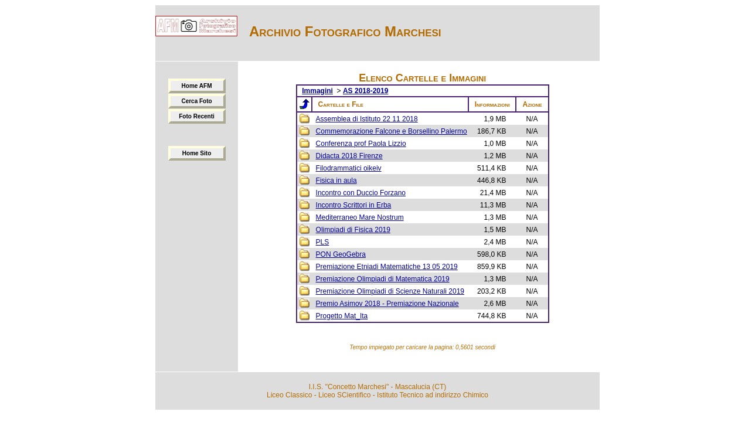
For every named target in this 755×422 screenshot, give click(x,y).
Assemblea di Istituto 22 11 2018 (367, 119)
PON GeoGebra (341, 254)
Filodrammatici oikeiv (349, 168)
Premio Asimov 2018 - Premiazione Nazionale (387, 304)
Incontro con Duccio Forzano (361, 193)
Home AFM (197, 86)
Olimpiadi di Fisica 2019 (353, 230)
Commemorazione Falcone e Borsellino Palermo (391, 131)
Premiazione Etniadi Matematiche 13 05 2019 (387, 267)
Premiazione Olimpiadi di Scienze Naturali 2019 (390, 291)
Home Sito (196, 153)
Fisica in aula (336, 180)
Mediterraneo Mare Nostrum (360, 217)
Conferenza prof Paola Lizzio (361, 143)
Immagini (317, 91)
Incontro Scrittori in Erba (354, 205)
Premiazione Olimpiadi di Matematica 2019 (383, 279)
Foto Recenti (197, 116)
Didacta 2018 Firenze (349, 156)
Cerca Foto (196, 101)
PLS (322, 242)
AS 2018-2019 (365, 91)
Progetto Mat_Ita (342, 316)
